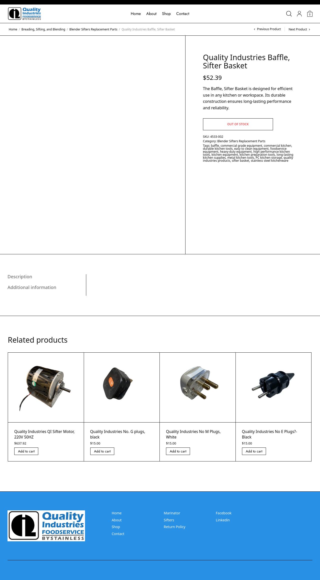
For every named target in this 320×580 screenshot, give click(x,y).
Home (136, 13)
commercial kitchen (277, 146)
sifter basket (240, 160)
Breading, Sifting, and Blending (43, 29)
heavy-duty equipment (236, 151)
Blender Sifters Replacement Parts (94, 29)
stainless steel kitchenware (269, 160)
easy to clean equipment (251, 148)
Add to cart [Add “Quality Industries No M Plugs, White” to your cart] (178, 451)
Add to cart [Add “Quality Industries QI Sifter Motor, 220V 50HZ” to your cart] (26, 451)
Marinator (172, 513)
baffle (215, 146)
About (151, 13)
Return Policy (174, 526)
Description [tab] (20, 276)
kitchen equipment (225, 154)
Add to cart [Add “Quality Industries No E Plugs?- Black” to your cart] (254, 451)
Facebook (224, 513)
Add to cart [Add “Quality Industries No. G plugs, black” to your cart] (102, 451)
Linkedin (223, 520)
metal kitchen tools (240, 157)
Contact (182, 13)
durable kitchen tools (218, 148)
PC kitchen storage (269, 157)
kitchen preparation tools (257, 154)
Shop (166, 13)
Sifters (169, 520)
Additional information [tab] (32, 287)
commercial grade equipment (241, 146)
